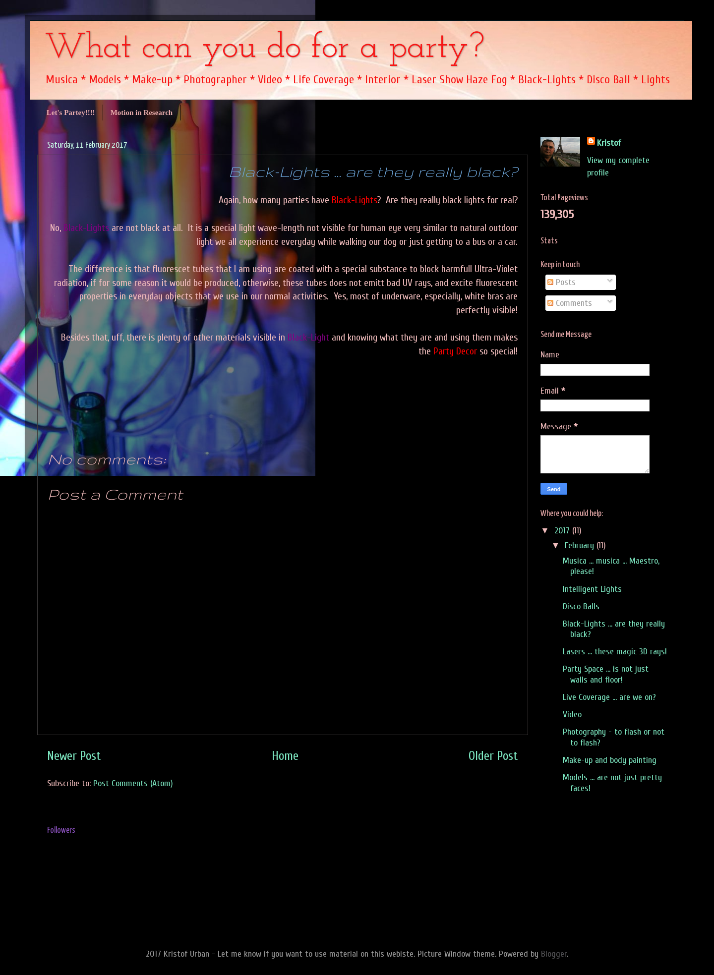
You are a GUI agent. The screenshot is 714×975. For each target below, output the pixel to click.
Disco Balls (581, 606)
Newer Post (74, 755)
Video (572, 714)
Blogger (554, 954)
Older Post (493, 755)
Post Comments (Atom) (133, 783)
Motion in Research (142, 112)
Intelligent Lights (592, 589)
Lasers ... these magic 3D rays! (615, 651)
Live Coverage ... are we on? (609, 697)
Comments (569, 303)
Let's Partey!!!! (71, 112)
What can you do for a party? (264, 48)
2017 (563, 530)
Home (285, 755)
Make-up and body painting (609, 760)
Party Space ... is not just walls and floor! (606, 674)
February (580, 545)
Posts (561, 282)
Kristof (609, 143)
